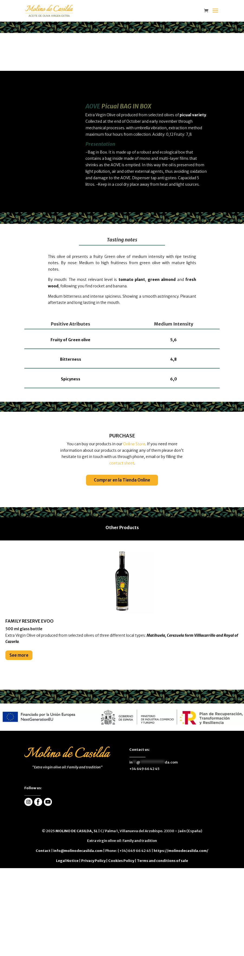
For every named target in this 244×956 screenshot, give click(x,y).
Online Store (134, 444)
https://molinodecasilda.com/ (181, 850)
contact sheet (121, 463)
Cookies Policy (121, 860)
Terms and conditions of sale (162, 860)
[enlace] (207, 11)
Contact (43, 850)
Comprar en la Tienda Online (122, 480)
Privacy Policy (93, 860)
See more (18, 655)
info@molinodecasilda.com (78, 850)
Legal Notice (67, 860)
